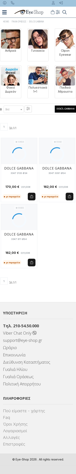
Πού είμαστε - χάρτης (24, 410)
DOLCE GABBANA (36, 21)
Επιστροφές (14, 444)
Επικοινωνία (14, 355)
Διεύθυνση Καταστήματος (26, 362)
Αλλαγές (11, 437)
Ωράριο (10, 347)
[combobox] (14, 109)
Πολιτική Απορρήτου (22, 384)
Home (6, 21)
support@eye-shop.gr (22, 340)
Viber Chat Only (19, 333)
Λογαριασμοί (15, 430)
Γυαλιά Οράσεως (19, 21)
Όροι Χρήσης (15, 424)
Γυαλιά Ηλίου (15, 369)
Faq (6, 417)
